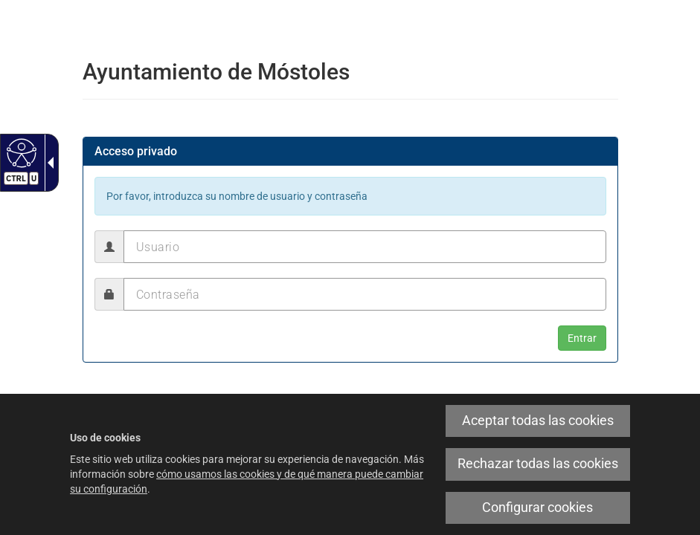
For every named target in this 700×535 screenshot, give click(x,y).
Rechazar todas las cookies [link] (537, 463)
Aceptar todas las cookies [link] (538, 420)
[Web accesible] (20, 152)
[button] (582, 338)
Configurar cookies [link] (537, 507)
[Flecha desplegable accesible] (48, 163)
